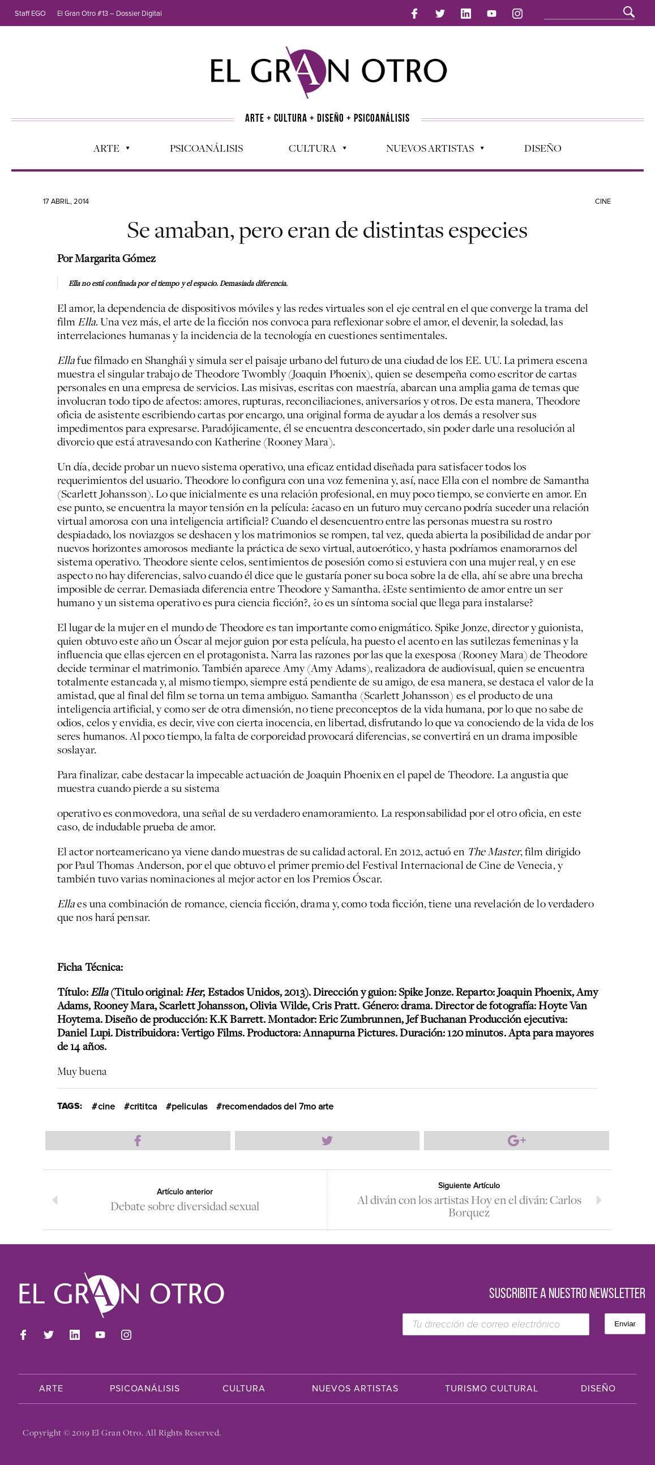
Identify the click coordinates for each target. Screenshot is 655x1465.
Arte (106, 150)
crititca (143, 1106)
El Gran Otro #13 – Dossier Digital (109, 13)
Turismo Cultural (491, 1388)
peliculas (189, 1106)
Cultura (311, 150)
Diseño (543, 148)
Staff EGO (30, 13)
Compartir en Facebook (137, 1140)
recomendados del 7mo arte (278, 1106)
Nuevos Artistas (429, 150)
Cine (603, 201)
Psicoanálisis (206, 148)
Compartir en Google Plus (516, 1140)
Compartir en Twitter (327, 1140)
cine (106, 1106)
